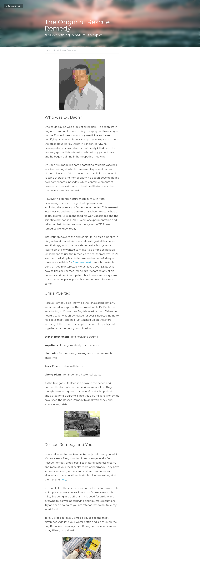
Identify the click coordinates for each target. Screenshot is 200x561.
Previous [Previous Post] (50, 517)
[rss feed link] (153, 529)
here (56, 403)
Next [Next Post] (104, 517)
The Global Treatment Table (68, 521)
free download (93, 224)
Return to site (13, 6)
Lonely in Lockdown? (118, 521)
